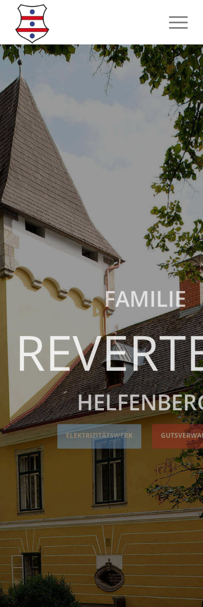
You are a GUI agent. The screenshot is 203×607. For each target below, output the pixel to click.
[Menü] (173, 22)
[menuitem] (173, 22)
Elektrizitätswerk (99, 435)
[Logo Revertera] (84, 22)
